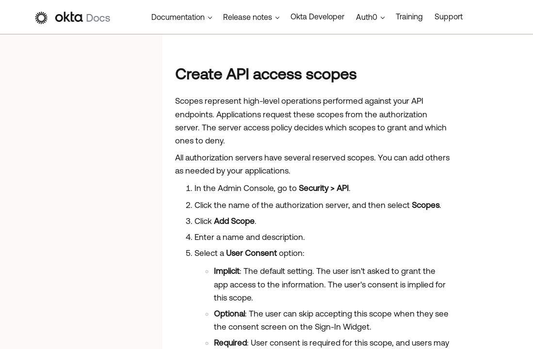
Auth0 (366, 17)
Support (449, 16)
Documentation (178, 17)
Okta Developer (317, 16)
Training (409, 16)
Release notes (247, 17)
